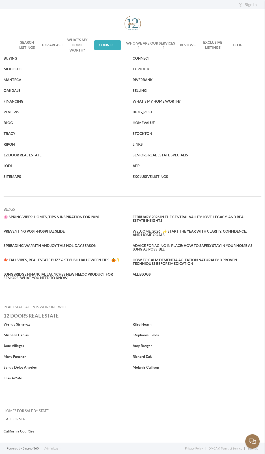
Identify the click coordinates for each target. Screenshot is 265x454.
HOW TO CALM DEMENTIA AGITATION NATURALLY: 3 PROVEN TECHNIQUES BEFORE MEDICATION (185, 261)
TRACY (9, 133)
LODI (8, 166)
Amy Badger (142, 346)
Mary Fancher (15, 356)
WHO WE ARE (137, 45)
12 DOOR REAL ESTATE (22, 155)
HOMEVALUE (144, 123)
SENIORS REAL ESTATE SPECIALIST (161, 155)
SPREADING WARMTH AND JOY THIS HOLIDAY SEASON (50, 245)
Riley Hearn (142, 324)
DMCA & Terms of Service (225, 448)
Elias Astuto (13, 378)
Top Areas (52, 45)
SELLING (140, 90)
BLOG (8, 123)
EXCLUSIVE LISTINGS (150, 176)
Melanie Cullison (146, 367)
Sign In (248, 4)
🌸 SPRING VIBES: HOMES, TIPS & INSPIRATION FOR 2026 (51, 217)
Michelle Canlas (16, 335)
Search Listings (27, 45)
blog (238, 45)
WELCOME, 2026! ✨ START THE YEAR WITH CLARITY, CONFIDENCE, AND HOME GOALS (190, 233)
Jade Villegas (14, 346)
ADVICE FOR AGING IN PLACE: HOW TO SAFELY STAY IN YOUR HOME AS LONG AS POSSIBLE (192, 247)
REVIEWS (188, 45)
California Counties (19, 431)
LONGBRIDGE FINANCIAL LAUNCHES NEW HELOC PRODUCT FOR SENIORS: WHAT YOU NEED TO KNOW (58, 276)
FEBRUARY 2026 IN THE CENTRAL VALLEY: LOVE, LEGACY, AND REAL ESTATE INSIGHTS (189, 218)
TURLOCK (141, 69)
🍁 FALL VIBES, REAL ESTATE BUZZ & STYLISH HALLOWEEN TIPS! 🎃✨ (62, 260)
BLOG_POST (143, 112)
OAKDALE (12, 90)
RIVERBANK (143, 80)
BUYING (10, 58)
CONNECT (107, 45)
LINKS (138, 144)
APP (136, 166)
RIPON (9, 144)
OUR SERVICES (162, 45)
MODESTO (13, 69)
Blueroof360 (31, 448)
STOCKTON (142, 133)
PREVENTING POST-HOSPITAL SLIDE (34, 231)
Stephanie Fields (146, 335)
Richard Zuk (142, 356)
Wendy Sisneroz (17, 324)
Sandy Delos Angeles (20, 367)
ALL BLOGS (142, 274)
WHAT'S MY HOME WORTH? (77, 45)
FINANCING (14, 101)
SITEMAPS (12, 176)
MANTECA (12, 80)
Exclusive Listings (212, 45)
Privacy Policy (194, 448)
